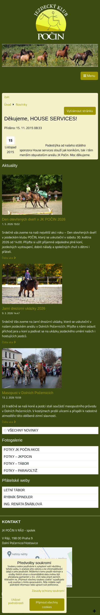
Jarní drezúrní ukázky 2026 (23, 308)
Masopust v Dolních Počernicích (27, 393)
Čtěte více (7, 258)
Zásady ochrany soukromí (48, 590)
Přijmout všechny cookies (47, 604)
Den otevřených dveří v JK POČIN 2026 (34, 219)
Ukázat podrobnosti (15, 601)
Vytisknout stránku (80, 110)
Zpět (6, 97)
